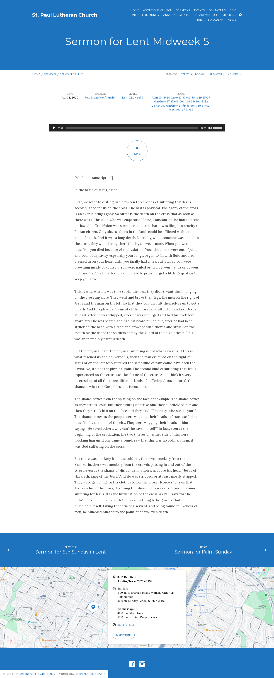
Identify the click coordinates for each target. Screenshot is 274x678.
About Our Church (157, 10)
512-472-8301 (125, 624)
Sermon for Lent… (72, 74)
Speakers (217, 74)
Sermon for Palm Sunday (203, 552)
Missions (229, 15)
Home (134, 10)
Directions (123, 635)
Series (186, 74)
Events (199, 10)
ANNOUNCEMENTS (176, 15)
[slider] (132, 128)
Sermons (183, 10)
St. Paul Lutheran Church (64, 15)
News (232, 19)
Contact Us (217, 10)
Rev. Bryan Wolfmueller (100, 97)
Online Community (144, 15)
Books (201, 74)
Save (137, 150)
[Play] (54, 128)
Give (233, 10)
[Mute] (210, 128)
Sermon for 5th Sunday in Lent (70, 552)
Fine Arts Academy (209, 19)
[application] (137, 127)
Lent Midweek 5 (133, 97)
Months (234, 74)
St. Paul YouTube (206, 15)
